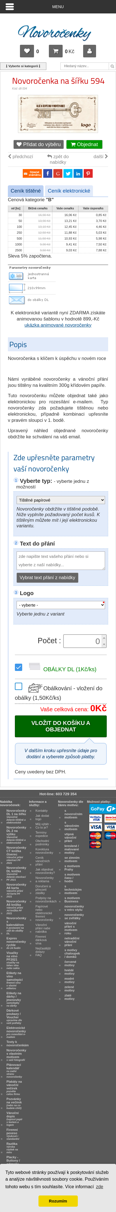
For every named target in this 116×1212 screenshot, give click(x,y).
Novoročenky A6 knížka (16, 907)
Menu (58, 6)
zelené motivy (70, 988)
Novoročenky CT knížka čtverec (16, 855)
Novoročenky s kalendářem (16, 925)
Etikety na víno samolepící (14, 980)
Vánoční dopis (14, 1118)
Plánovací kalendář (14, 1070)
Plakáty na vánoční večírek (14, 1088)
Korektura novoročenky (44, 851)
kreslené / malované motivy (72, 849)
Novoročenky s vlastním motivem (16, 1055)
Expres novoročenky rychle (16, 943)
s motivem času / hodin (72, 878)
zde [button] (99, 1186)
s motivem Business (72, 899)
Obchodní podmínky (42, 842)
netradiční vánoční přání (72, 942)
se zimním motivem (72, 859)
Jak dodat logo (42, 817)
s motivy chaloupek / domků (72, 953)
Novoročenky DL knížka (16, 873)
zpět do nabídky (58, 159)
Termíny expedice (41, 834)
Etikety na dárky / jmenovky (13, 999)
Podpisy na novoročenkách (45, 899)
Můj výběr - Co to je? (43, 825)
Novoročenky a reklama (44, 879)
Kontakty (41, 810)
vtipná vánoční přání (70, 837)
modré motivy (70, 980)
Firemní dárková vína (41, 940)
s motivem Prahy (72, 867)
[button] (104, 638)
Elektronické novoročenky (16, 1032)
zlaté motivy (70, 997)
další (101, 156)
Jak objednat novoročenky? (45, 871)
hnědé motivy (70, 971)
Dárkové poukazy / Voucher (14, 1016)
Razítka (12, 1148)
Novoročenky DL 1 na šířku (16, 816)
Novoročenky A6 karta (16, 890)
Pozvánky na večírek (14, 1103)
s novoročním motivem (74, 814)
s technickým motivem (73, 890)
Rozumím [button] (58, 1201)
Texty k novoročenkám (17, 1043)
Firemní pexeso (12, 1134)
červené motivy (70, 963)
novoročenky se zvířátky (74, 916)
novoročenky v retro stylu (74, 908)
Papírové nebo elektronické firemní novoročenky (44, 913)
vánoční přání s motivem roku (71, 928)
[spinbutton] (83, 641)
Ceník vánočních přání (42, 861)
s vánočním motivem (72, 826)
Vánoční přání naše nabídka (42, 928)
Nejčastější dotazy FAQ (43, 952)
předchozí (20, 156)
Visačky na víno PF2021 (13, 960)
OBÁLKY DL (61, 669)
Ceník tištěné (26, 191)
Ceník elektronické (69, 191)
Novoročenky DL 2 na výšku (16, 835)
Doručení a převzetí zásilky (43, 890)
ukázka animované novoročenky (57, 325)
